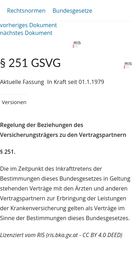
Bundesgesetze (72, 10)
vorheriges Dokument (28, 25)
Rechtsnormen (26, 10)
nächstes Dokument (26, 33)
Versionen (14, 101)
